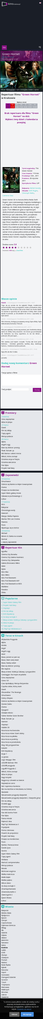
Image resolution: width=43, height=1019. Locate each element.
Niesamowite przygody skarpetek (14, 795)
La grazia (4, 757)
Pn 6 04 (16, 106)
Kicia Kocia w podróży (9, 739)
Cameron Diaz (8, 195)
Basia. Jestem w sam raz (10, 657)
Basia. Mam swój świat (10, 660)
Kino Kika (4, 572)
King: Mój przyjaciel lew (10, 745)
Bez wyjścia (5, 669)
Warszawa (5, 987)
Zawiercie (4, 997)
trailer (31, 90)
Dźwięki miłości (7, 713)
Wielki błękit (5, 877)
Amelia (3, 645)
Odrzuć (14, 1014)
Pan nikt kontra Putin (9, 812)
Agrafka (4, 551)
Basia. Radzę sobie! (8, 663)
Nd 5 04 (12, 106)
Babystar (4, 507)
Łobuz (3, 499)
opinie (36, 90)
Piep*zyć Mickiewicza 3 (12, 629)
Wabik (3, 303)
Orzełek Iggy (6, 804)
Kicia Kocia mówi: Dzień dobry (12, 733)
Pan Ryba (4, 465)
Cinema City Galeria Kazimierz (12, 557)
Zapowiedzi (12, 475)
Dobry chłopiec (7, 698)
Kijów (3, 569)
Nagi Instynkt (6, 777)
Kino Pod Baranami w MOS (11, 584)
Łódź (3, 952)
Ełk (2, 930)
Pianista (4, 522)
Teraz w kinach (14, 635)
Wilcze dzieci (6, 883)
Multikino (4, 586)
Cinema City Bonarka (9, 554)
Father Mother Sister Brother (12, 716)
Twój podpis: (6, 389)
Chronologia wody (8, 510)
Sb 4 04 (8, 106)
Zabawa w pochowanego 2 (11, 496)
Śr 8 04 (25, 106)
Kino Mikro (5, 575)
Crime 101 (5, 680)
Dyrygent (4, 710)
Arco (3, 504)
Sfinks (3, 592)
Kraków (4, 947)
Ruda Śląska (5, 965)
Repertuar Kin (13, 547)
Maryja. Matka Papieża (10, 516)
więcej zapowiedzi (9, 542)
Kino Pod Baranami (8, 578)
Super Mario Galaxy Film (12, 602)
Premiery (10, 412)
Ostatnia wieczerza (8, 462)
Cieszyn (4, 920)
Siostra (4, 851)
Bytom (4, 918)
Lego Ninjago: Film (8, 760)
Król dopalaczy (8, 614)
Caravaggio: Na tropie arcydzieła (13, 674)
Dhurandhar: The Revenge (11, 692)
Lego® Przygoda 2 (8, 768)
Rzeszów (4, 970)
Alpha (3, 442)
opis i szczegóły (22, 90)
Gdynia (4, 935)
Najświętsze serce (8, 783)
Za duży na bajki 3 (10, 617)
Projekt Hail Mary (7, 468)
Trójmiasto (5, 985)
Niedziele (4, 792)
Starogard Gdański (8, 977)
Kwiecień (4, 513)
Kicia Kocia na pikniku (9, 736)
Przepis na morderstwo (10, 490)
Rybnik (3, 967)
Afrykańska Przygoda (9, 639)
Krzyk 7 (4, 754)
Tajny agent (6, 433)
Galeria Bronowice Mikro (10, 563)
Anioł (3, 654)
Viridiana (4, 859)
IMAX (3, 566)
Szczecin (4, 980)
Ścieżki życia (5, 848)
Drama (4, 487)
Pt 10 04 (35, 106)
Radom (4, 962)
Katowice (4, 943)
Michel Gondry (13, 59)
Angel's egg (5, 444)
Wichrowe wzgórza (8, 871)
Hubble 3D (5, 727)
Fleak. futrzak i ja (7, 450)
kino (14, 3)
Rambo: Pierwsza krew (9, 845)
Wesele (4, 868)
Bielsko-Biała (6, 913)
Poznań (4, 960)
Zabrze (4, 995)
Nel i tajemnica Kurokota (10, 786)
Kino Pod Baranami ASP (10, 581)
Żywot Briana (6, 898)
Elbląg (3, 928)
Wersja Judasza (7, 436)
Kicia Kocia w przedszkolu (11, 742)
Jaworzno (4, 940)
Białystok (4, 910)
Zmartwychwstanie (8, 889)
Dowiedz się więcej (24, 1009)
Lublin (3, 950)
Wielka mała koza (7, 874)
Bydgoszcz (5, 915)
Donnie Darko (6, 704)
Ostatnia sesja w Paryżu (10, 459)
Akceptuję (27, 1014)
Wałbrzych (5, 990)
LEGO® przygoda (8, 765)
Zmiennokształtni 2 (8, 892)
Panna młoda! (6, 818)
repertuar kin (10, 90)
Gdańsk (4, 933)
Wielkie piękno (6, 880)
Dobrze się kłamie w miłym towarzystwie (16, 484)
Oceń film (20, 250)
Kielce (3, 945)
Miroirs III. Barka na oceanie (11, 536)
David (3, 427)
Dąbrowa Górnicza (8, 925)
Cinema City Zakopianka (10, 560)
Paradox (4, 589)
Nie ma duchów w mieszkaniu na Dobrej (16, 789)
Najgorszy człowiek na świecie (12, 780)
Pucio (3, 525)
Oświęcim (5, 957)
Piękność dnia (6, 821)
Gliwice (4, 938)
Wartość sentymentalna (10, 862)
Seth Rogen (33, 191)
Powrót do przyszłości (9, 833)
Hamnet (4, 721)
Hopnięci (6, 608)
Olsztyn (4, 955)
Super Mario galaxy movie (11, 493)
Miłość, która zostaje (9, 456)
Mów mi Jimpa (6, 422)
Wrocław (4, 992)
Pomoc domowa (7, 830)
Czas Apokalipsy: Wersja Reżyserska (14, 683)
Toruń (3, 982)
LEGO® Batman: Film (9, 763)
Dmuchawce (6, 481)
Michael (4, 533)
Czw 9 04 (30, 106)
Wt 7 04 (21, 106)
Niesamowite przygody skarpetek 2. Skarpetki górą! (20, 798)
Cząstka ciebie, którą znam (11, 686)
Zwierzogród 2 (6, 895)
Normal (4, 539)
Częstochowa (6, 923)
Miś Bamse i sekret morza (11, 453)
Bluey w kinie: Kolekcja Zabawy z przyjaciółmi (20, 620)
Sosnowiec (5, 975)
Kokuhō (4, 748)
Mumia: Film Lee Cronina (10, 519)
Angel (3, 648)
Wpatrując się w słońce (10, 528)
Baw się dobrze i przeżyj (10, 447)
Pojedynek (5, 827)
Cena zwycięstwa (7, 419)
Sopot (3, 972)
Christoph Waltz (28, 193)
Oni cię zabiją (6, 430)
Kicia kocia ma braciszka (10, 730)
